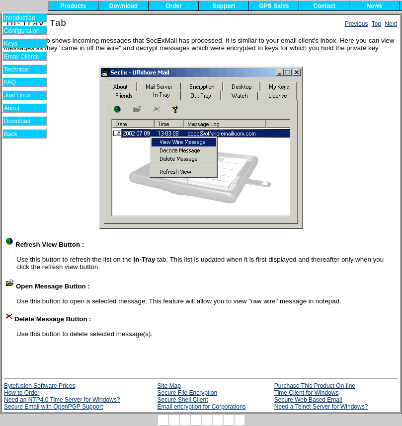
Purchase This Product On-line (314, 385)
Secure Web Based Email (308, 399)
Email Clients (21, 56)
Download (20, 121)
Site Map (168, 385)
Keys (17, 43)
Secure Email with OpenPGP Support (53, 406)
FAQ (17, 82)
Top (376, 23)
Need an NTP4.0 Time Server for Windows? (62, 399)
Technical (19, 69)
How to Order (21, 392)
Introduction (19, 17)
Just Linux (19, 95)
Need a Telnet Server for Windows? (321, 406)
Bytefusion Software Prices (39, 385)
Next (391, 23)
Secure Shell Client (182, 399)
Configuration (21, 30)
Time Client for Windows (306, 392)
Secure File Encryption (187, 392)
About (17, 108)
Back (17, 134)
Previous (356, 23)
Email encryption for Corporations (201, 406)
